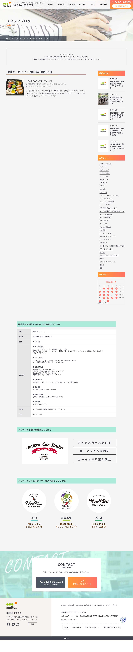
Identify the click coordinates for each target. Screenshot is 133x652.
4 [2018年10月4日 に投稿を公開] (112, 288)
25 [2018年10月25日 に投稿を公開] (112, 298)
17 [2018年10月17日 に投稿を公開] (108, 294)
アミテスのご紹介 (105, 205)
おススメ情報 (104, 176)
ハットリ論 (103, 224)
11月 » (105, 303)
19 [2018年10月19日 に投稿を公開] (116, 294)
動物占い (102, 252)
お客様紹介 (103, 183)
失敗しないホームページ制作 (109, 255)
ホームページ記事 (105, 233)
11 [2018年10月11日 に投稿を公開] (112, 291)
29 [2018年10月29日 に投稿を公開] (99, 301)
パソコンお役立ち (105, 227)
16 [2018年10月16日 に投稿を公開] (104, 294)
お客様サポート (105, 179)
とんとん (63, 84)
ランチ (48, 86)
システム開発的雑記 (106, 214)
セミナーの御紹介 (105, 217)
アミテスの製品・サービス (108, 208)
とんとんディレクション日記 (47, 84)
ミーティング (40, 86)
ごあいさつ (103, 192)
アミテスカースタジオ (95, 442)
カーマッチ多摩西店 (95, 451)
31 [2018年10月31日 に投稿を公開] (108, 301)
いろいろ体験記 (105, 173)
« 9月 (100, 303)
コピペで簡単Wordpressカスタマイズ (112, 211)
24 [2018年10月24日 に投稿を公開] (108, 298)
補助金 (102, 265)
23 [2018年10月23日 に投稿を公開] (104, 298)
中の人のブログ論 (105, 239)
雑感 (101, 268)
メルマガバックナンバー (108, 236)
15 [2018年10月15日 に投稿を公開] (99, 294)
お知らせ (102, 186)
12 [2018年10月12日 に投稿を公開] (116, 291)
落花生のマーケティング (107, 262)
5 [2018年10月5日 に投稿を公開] (116, 288)
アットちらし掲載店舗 (107, 202)
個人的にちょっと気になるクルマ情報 (112, 246)
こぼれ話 (102, 189)
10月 (40, 39)
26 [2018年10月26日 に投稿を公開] (116, 298)
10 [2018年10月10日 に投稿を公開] (108, 291)
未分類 (102, 258)
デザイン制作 (104, 221)
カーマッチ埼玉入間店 (95, 459)
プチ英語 (102, 230)
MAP (32, 638)
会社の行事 (103, 243)
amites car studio (106, 164)
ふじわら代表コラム (106, 198)
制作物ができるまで (106, 249)
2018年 (32, 39)
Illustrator (103, 167)
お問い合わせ (120, 8)
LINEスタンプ (104, 170)
